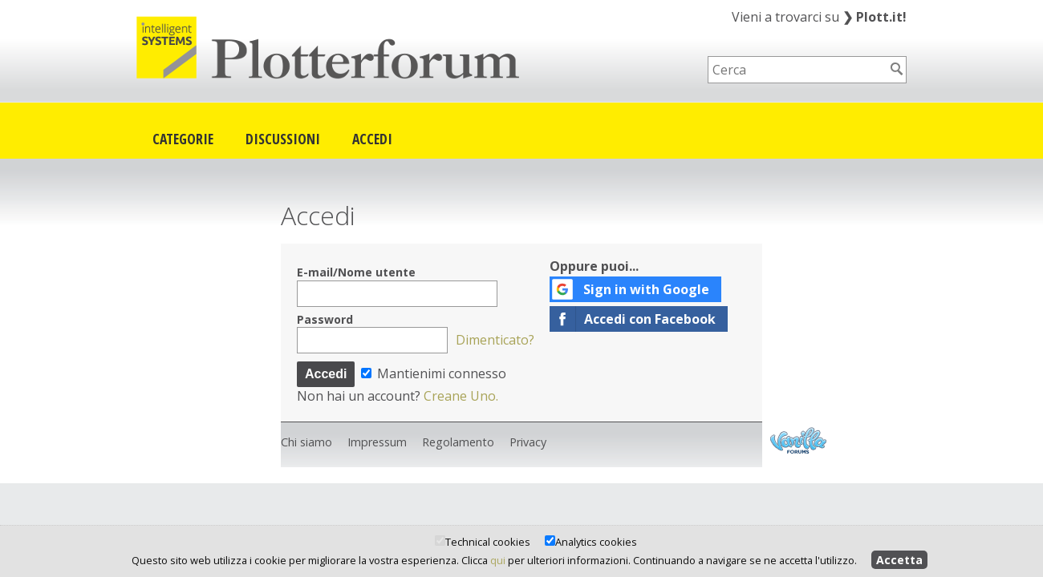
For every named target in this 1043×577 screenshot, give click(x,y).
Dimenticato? (495, 340)
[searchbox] (796, 70)
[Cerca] (897, 69)
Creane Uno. (461, 396)
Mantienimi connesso (433, 373)
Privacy (527, 442)
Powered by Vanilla (798, 440)
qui (497, 560)
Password (325, 319)
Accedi (372, 138)
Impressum (377, 442)
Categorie (182, 138)
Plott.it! (874, 17)
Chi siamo (306, 442)
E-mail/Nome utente (356, 272)
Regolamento (458, 442)
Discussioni (283, 138)
